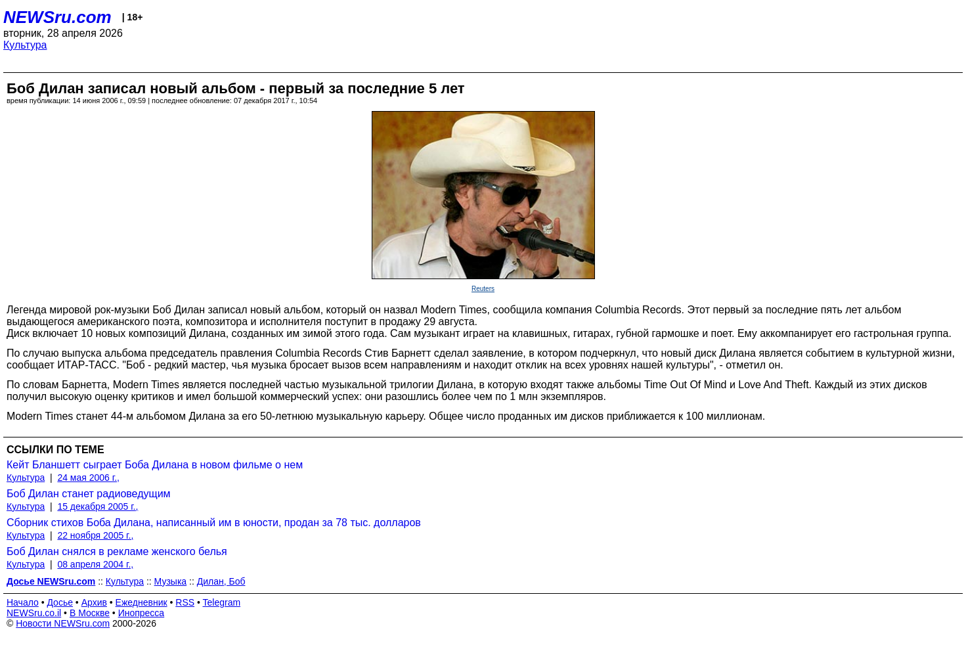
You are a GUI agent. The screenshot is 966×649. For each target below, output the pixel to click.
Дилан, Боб (221, 581)
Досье (60, 602)
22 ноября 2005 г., (95, 535)
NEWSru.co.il (34, 613)
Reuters (483, 288)
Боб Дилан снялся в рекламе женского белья (117, 551)
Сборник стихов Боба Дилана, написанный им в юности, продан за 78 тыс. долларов (214, 522)
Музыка (170, 581)
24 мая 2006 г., (88, 477)
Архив (94, 602)
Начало (23, 602)
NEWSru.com (57, 17)
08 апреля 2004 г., (95, 564)
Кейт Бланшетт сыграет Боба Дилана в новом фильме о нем (155, 464)
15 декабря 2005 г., (97, 506)
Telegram (222, 602)
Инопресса (141, 613)
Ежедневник (141, 602)
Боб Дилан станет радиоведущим (89, 493)
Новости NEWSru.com (63, 623)
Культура (25, 45)
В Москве (90, 613)
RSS (184, 602)
